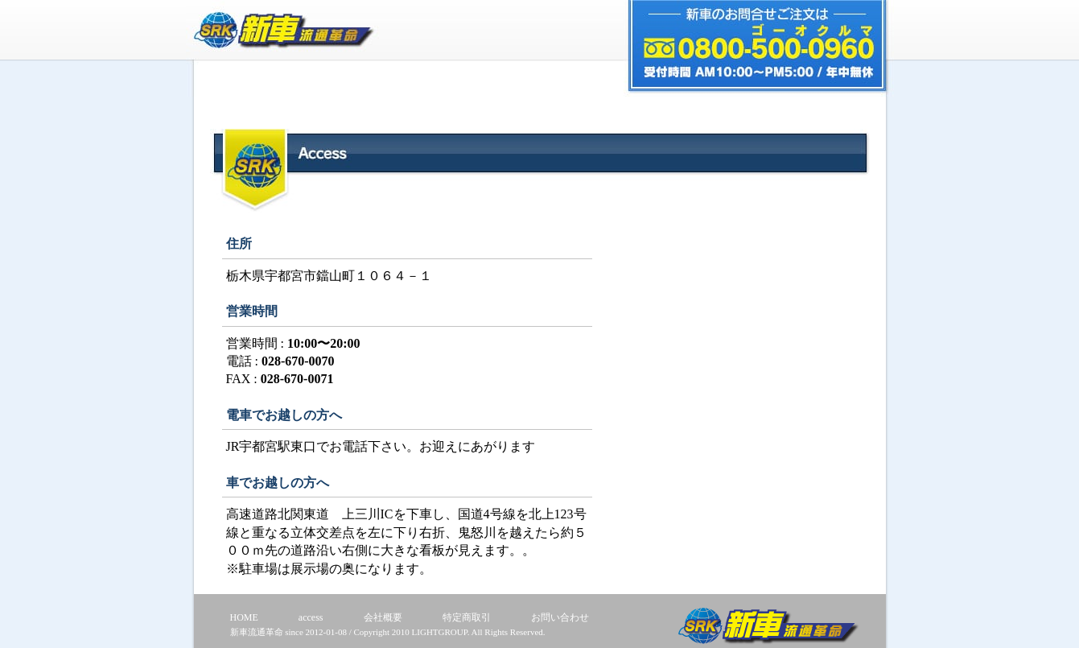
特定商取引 (467, 617)
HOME (244, 617)
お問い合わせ (560, 617)
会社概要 (383, 617)
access (311, 617)
